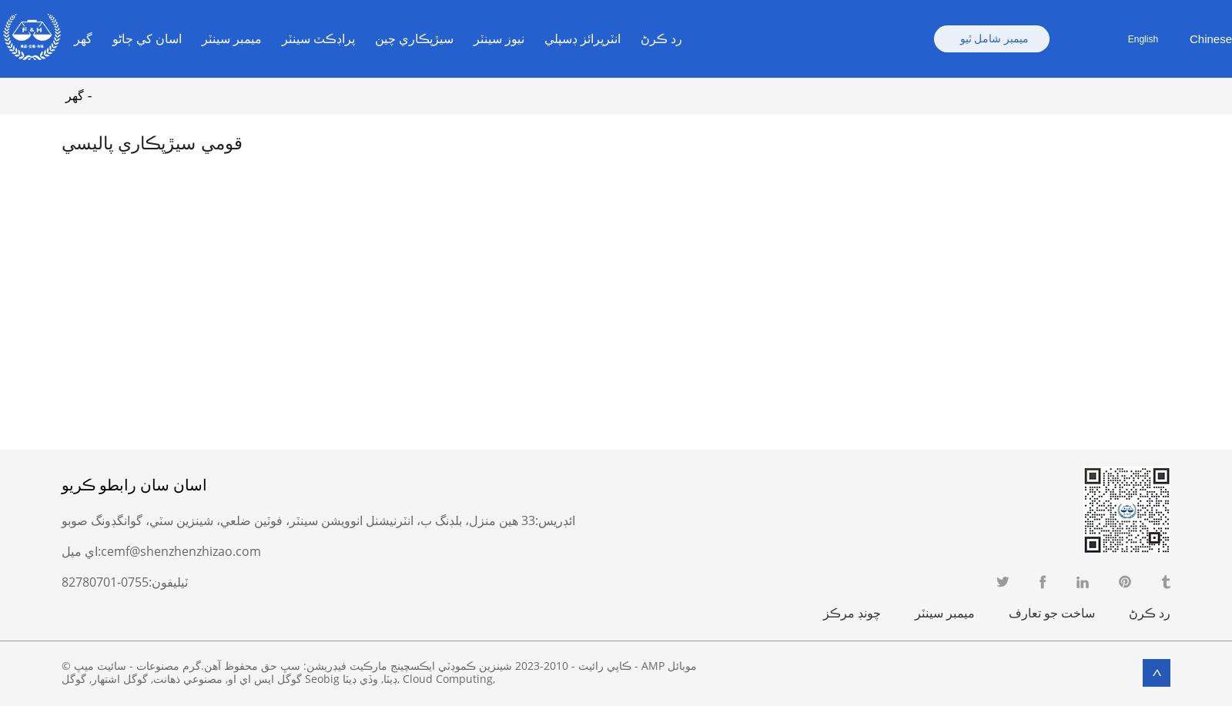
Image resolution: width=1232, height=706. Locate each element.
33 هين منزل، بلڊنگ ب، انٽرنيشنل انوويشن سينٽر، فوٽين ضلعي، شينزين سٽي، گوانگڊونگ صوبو (298, 520)
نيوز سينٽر (499, 38)
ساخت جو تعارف (1052, 613)
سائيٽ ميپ (100, 665)
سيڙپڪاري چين (414, 38)
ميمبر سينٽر (232, 38)
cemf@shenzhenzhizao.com (181, 551)
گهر (83, 38)
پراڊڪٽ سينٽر (318, 38)
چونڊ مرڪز (852, 613)
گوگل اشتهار (120, 678)
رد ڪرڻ (661, 38)
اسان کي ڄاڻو (147, 38)
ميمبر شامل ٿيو (994, 39)
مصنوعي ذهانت (188, 678)
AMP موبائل (669, 665)
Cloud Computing (448, 678)
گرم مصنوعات (168, 665)
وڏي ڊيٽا (360, 678)
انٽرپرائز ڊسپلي (582, 38)
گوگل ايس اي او (265, 678)
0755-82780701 (105, 582)
